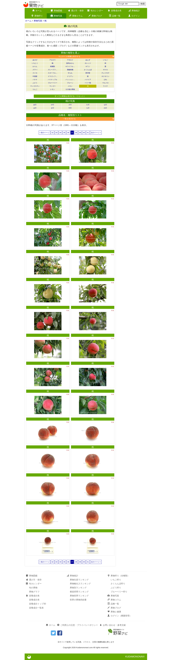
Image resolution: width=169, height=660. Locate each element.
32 (52, 133)
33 (56, 133)
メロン (70, 86)
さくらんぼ (88, 70)
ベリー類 (88, 83)
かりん (35, 66)
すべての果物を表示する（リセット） (70, 96)
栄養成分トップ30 (37, 604)
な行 (105, 105)
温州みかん (70, 63)
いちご (105, 60)
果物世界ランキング (79, 596)
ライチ (105, 86)
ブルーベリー (52, 83)
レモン (52, 89)
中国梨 (35, 76)
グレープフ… (52, 70)
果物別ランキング (78, 588)
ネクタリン (105, 76)
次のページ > (96, 133)
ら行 (87, 108)
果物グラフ (34, 592)
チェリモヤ (105, 73)
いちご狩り (116, 580)
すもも (70, 73)
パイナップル (52, 80)
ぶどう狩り (116, 588)
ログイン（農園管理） (119, 616)
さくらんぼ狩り (118, 583)
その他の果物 (70, 89)
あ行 (34, 105)
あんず (87, 60)
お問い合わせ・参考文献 (113, 625)
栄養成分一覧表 (36, 608)
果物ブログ (95, 16)
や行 (70, 108)
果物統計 (134, 10)
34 (60, 133)
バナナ (35, 80)
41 (88, 133)
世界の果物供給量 (78, 600)
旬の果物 (33, 588)
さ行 (70, 105)
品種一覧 (114, 16)
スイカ (35, 73)
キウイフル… (70, 66)
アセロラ (52, 60)
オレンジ (88, 63)
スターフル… (52, 73)
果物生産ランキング (79, 580)
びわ (105, 80)
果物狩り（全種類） (118, 576)
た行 (87, 105)
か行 (52, 105)
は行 (34, 108)
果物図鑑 (56, 10)
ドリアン (70, 76)
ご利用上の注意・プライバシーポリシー (77, 625)
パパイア (88, 80)
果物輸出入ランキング (80, 583)
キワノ (87, 66)
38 (76, 133)
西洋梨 (87, 73)
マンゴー (52, 86)
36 (68, 133)
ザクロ (105, 70)
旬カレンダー (95, 10)
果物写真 (56, 16)
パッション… (70, 80)
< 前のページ (44, 133)
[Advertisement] (132, 62)
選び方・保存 (76, 10)
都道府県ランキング (79, 592)
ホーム (37, 10)
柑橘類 (52, 66)
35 (64, 133)
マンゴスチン (35, 86)
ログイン (134, 16)
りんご (35, 89)
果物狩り (37, 16)
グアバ (35, 70)
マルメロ (105, 83)
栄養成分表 (114, 10)
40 (84, 133)
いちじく (35, 63)
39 (80, 133)
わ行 (105, 108)
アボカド (70, 60)
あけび (35, 60)
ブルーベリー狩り (119, 592)
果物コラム (76, 16)
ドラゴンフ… (52, 76)
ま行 (52, 108)
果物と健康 (114, 612)
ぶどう (35, 83)
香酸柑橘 (70, 70)
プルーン (70, 83)
